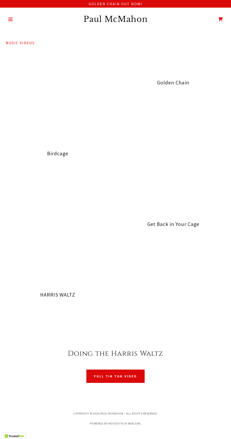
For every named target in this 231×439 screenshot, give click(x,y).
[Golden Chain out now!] (115, 4)
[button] (22, 19)
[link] (115, 20)
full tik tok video (115, 376)
